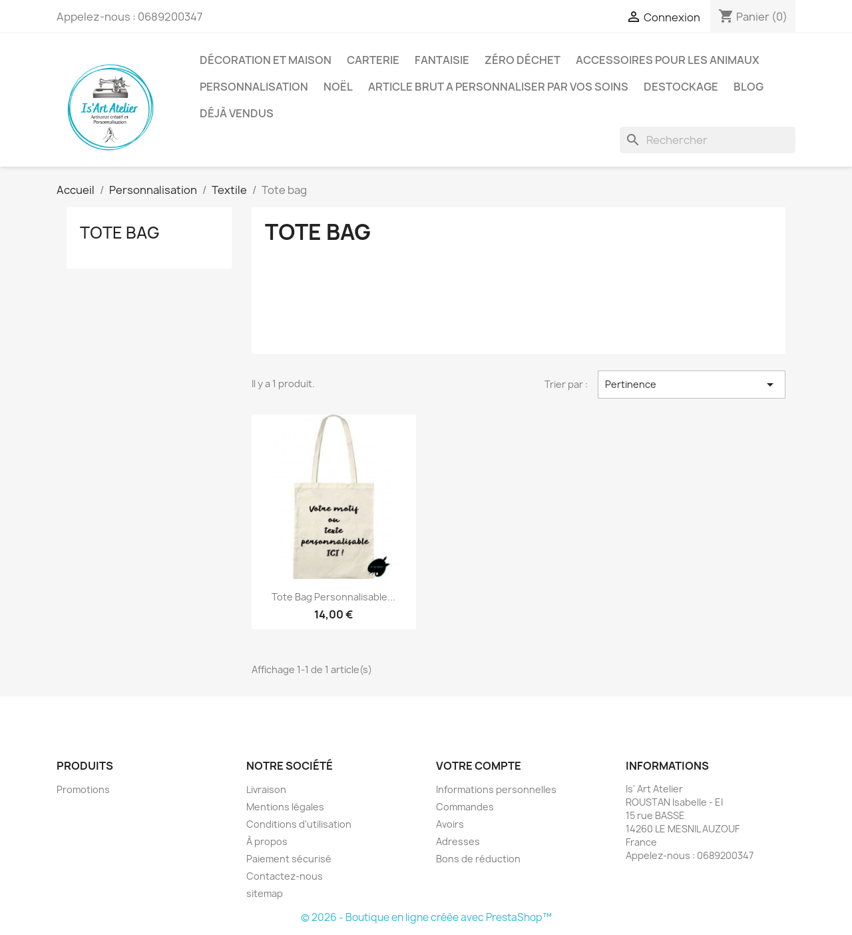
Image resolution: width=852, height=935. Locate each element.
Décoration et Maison (265, 60)
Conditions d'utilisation (298, 824)
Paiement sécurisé (288, 858)
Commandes (465, 806)
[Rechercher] (707, 140)
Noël (338, 86)
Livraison (266, 789)
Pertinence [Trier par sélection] (691, 385)
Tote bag (120, 232)
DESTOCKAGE (681, 86)
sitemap (264, 893)
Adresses (458, 841)
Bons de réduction (478, 858)
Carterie (373, 60)
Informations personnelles (496, 789)
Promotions (83, 789)
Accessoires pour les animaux (667, 60)
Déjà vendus (237, 113)
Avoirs (450, 824)
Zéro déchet (522, 60)
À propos (267, 841)
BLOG (748, 86)
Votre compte (478, 765)
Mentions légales (285, 806)
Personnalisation (254, 86)
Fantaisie (442, 60)
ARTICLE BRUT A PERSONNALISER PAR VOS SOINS (498, 86)
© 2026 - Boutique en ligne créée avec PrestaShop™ (426, 917)
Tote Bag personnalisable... (333, 596)
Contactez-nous (284, 876)
